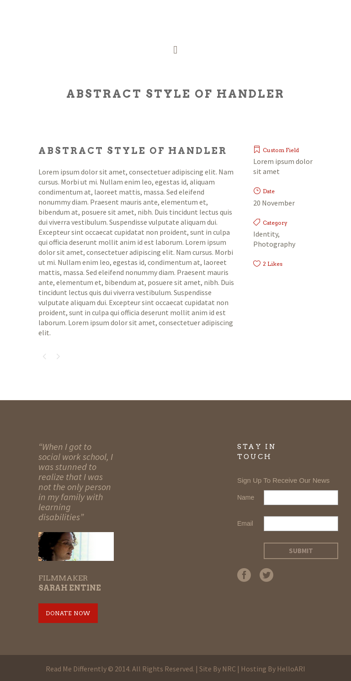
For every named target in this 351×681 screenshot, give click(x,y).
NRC (229, 668)
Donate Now (68, 613)
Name (245, 497)
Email (245, 523)
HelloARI (291, 668)
